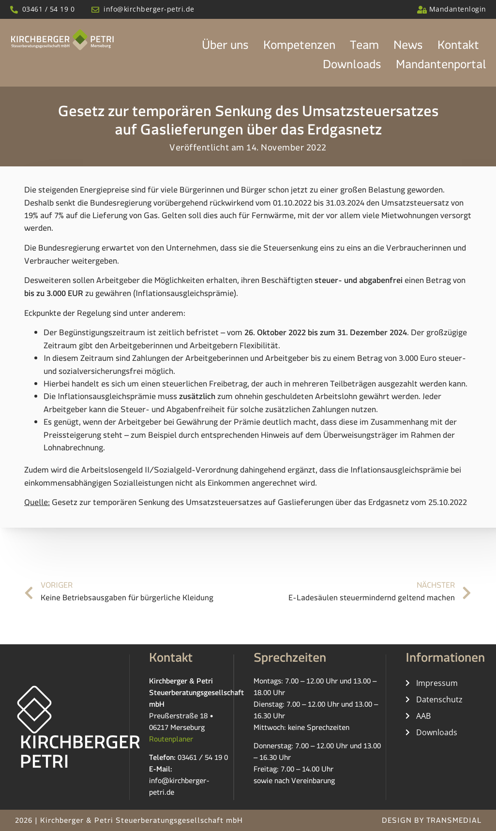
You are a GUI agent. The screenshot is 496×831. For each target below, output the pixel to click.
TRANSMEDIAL (453, 822)
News (408, 48)
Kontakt (458, 48)
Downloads (352, 67)
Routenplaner (171, 740)
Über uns (225, 48)
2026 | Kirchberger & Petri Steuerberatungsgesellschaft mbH (129, 822)
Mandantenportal (441, 67)
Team (364, 48)
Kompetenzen (299, 48)
